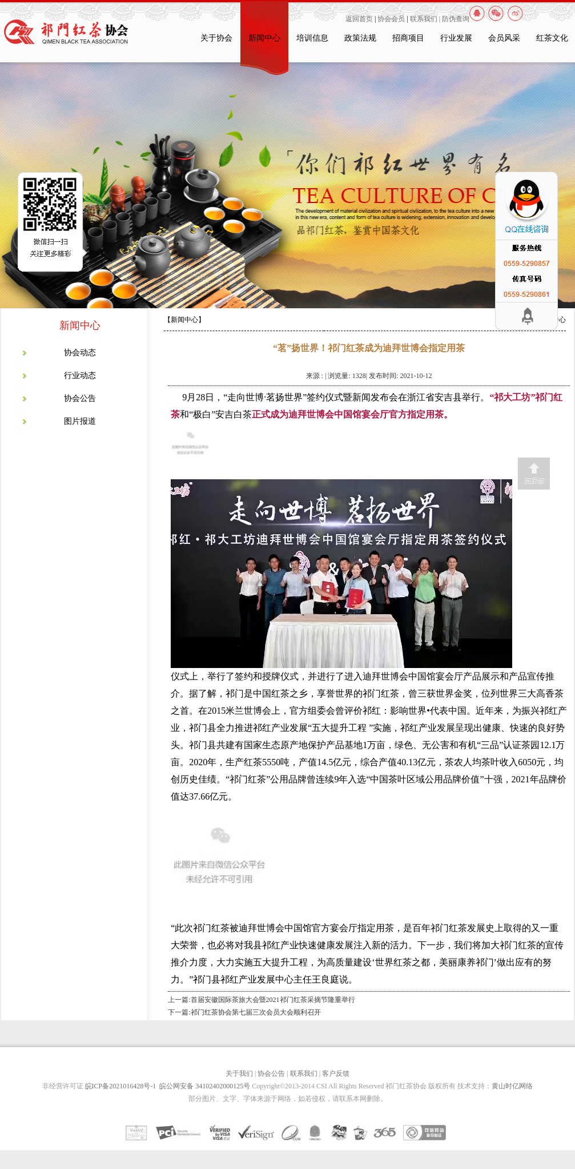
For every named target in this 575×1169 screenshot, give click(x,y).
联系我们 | (426, 19)
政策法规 (360, 38)
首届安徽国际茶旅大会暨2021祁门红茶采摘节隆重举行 (273, 1000)
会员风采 (504, 38)
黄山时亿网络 (512, 1086)
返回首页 (359, 19)
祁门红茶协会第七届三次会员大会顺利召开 (256, 1012)
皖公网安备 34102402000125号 (204, 1086)
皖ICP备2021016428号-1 (122, 1086)
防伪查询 (455, 19)
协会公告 (80, 398)
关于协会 (216, 38)
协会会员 (391, 19)
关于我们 (239, 1073)
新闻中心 (264, 38)
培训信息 (312, 38)
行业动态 (80, 375)
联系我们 (303, 1073)
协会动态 (80, 352)
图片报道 (80, 421)
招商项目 (408, 38)
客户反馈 (335, 1073)
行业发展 (456, 38)
